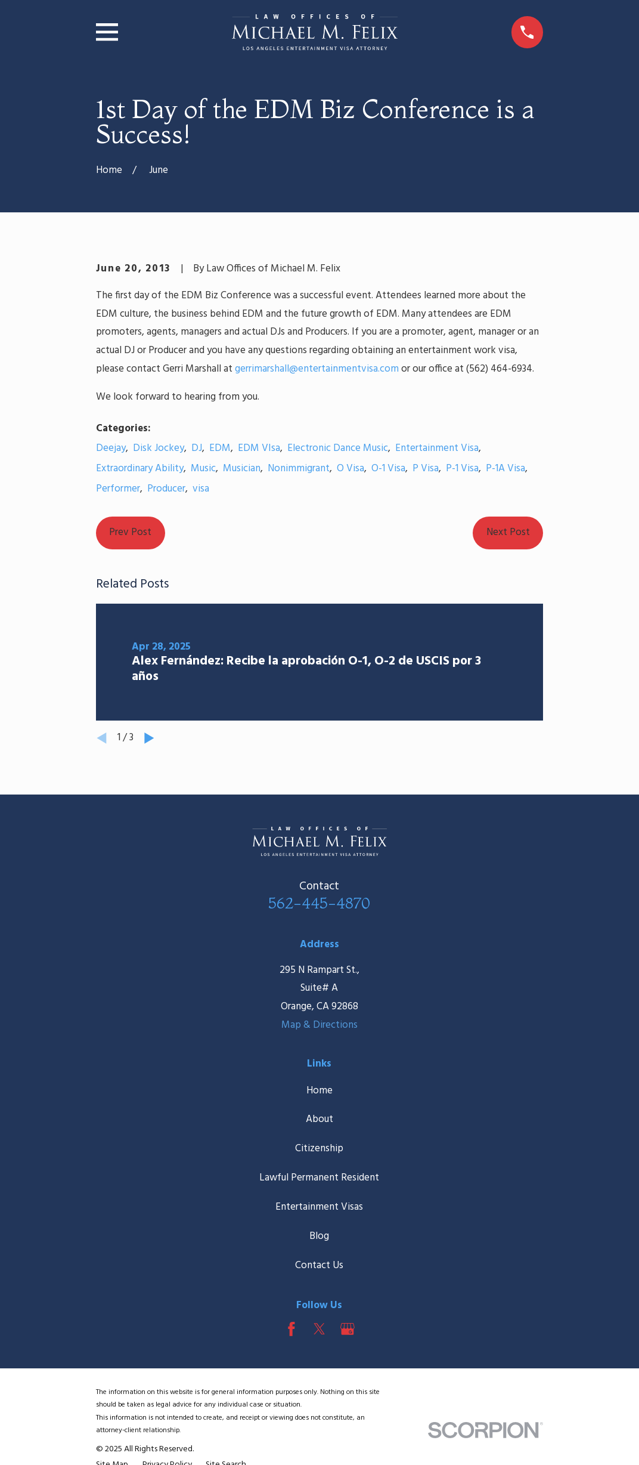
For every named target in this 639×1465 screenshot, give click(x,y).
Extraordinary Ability (140, 468)
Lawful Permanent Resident (319, 1178)
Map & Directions (319, 1025)
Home (319, 1091)
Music (203, 468)
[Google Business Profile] (347, 1329)
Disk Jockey (158, 448)
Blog (319, 1236)
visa (201, 489)
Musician (241, 468)
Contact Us (319, 1265)
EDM (220, 448)
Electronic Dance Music (337, 448)
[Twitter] (319, 1329)
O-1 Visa (388, 468)
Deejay (111, 448)
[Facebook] (291, 1329)
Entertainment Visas (319, 1207)
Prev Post (130, 532)
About (319, 1119)
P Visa (425, 468)
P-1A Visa (505, 468)
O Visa (350, 468)
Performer (118, 489)
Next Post (508, 532)
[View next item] (149, 738)
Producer (166, 489)
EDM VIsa (259, 448)
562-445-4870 (319, 903)
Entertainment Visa (437, 448)
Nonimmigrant (299, 468)
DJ (196, 448)
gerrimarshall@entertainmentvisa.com (317, 369)
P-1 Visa (462, 468)
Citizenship (319, 1149)
